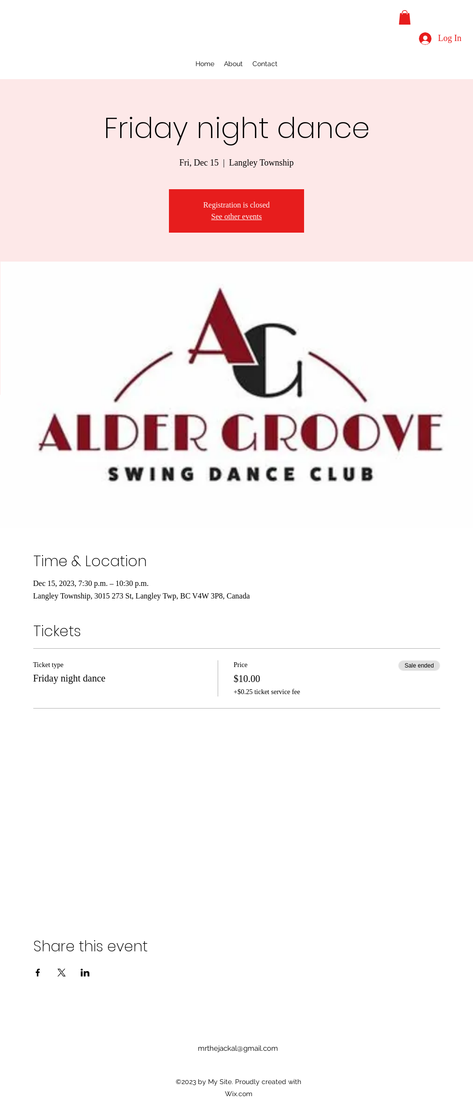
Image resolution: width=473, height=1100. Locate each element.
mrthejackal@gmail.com (238, 1048)
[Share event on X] (61, 972)
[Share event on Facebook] (37, 972)
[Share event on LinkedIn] (85, 972)
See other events (236, 216)
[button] (405, 17)
